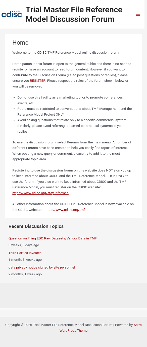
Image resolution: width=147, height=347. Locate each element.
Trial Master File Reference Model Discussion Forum (74, 14)
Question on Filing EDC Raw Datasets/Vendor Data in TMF (53, 238)
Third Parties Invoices (25, 253)
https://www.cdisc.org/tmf (64, 210)
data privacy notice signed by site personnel (42, 267)
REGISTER (37, 80)
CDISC (42, 52)
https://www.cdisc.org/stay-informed (40, 193)
